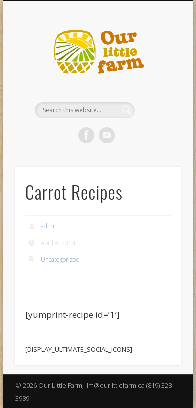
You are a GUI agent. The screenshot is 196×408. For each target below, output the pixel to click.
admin (49, 226)
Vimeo (107, 136)
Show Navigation (156, 90)
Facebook (86, 136)
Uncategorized (60, 260)
